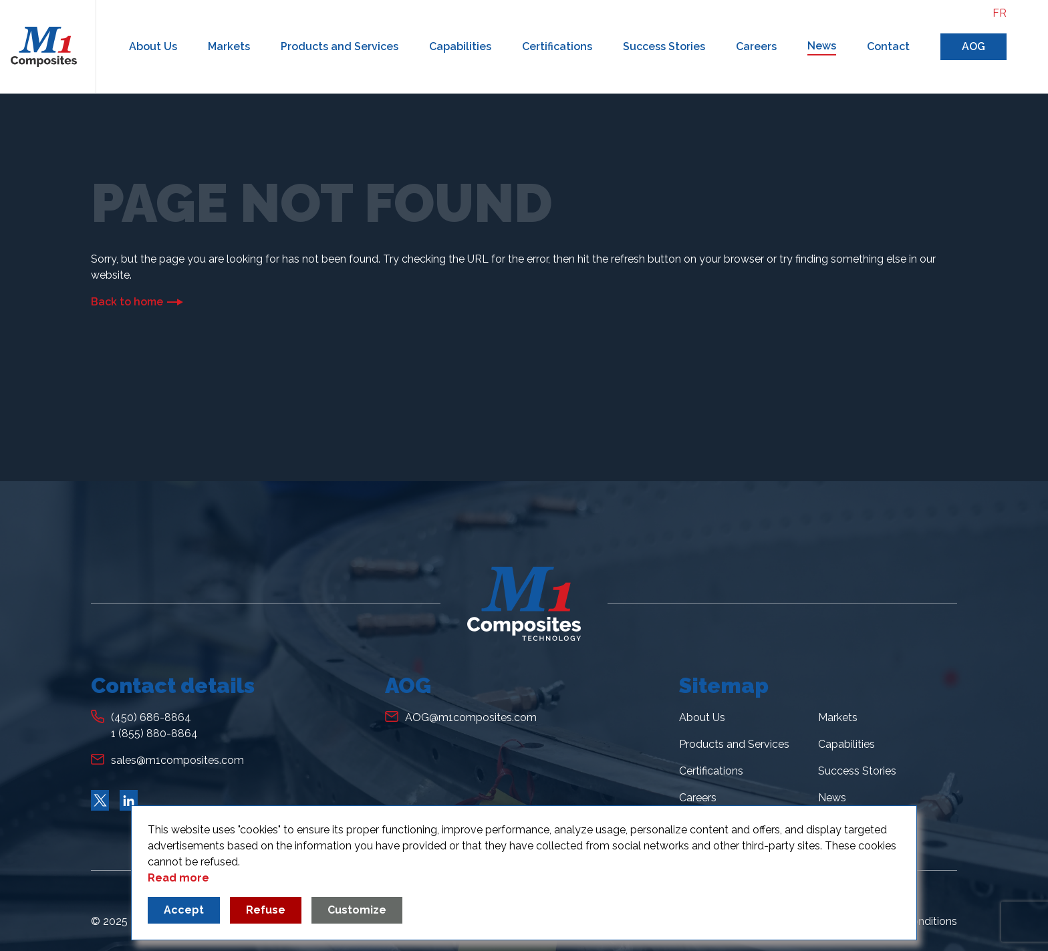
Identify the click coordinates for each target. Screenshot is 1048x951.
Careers (756, 46)
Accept (184, 910)
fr (1000, 13)
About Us (153, 46)
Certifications (557, 46)
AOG (973, 46)
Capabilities (460, 46)
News (821, 45)
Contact (888, 46)
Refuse (265, 910)
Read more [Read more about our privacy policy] (178, 877)
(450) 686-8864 (151, 717)
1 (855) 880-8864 (154, 733)
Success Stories (664, 46)
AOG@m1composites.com (471, 717)
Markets (229, 46)
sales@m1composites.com (177, 760)
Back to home (127, 301)
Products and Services (339, 46)
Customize (357, 910)
